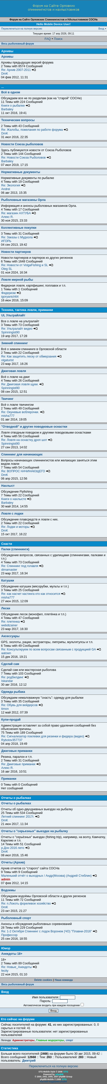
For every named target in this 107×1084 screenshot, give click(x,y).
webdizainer (9, 625)
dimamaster (9, 569)
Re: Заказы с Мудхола (19, 237)
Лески (5, 608)
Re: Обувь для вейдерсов (22, 705)
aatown (6, 653)
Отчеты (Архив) (13, 862)
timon (5, 709)
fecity (4, 970)
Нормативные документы (20, 172)
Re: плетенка (13, 621)
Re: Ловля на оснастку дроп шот (26, 440)
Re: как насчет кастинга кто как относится (33, 594)
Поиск (58, 39)
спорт (69, 1040)
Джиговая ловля (13, 371)
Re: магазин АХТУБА (18, 213)
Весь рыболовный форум (17, 43)
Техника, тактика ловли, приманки (27, 310)
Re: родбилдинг (15, 677)
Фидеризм (11, 293)
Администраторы (23, 1040)
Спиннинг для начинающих (22, 454)
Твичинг (7, 399)
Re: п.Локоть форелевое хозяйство (28, 903)
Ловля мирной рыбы (17, 279)
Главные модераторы (50, 1040)
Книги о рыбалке (15, 105)
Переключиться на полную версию (21, 28)
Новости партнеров (16, 252)
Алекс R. (7, 217)
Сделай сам (10, 664)
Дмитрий (29, 1060)
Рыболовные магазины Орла (23, 200)
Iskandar (7, 681)
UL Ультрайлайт (13, 315)
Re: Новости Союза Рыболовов (26, 157)
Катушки (7, 580)
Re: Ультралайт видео (19, 328)
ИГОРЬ (6, 241)
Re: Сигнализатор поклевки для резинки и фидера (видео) (45, 736)
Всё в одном (10, 92)
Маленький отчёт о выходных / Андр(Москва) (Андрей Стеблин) (49, 875)
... (2, 87)
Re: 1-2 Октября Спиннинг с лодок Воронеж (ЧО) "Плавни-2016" (49, 931)
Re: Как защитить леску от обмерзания (31, 356)
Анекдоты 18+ (11, 953)
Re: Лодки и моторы (18, 527)
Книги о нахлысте (16, 499)
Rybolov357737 (11, 740)
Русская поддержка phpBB (53, 1082)
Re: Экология (13, 185)
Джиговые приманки (16, 751)
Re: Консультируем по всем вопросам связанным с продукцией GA (51, 649)
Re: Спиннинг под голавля (22, 566)
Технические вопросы (18, 120)
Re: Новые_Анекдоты (19, 967)
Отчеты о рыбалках (16, 798)
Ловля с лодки (12, 513)
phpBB (59, 1074)
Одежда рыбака (13, 692)
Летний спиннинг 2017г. (20, 816)
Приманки (8, 778)
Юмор (5, 948)
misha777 (8, 416)
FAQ (48, 39)
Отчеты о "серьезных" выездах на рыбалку (34, 831)
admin (5, 879)
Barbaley (7, 109)
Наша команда (64, 980)
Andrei (5, 189)
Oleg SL (6, 269)
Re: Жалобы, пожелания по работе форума (34, 129)
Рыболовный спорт (16, 918)
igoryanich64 (9, 296)
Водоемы (8, 890)
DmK (4, 73)
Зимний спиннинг (14, 343)
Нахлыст (8, 485)
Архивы (7, 51)
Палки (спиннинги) (15, 549)
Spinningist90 (10, 332)
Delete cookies (43, 980)
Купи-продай (10, 719)
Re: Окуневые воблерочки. (22, 412)
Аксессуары (10, 636)
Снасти (6, 544)
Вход (101, 28)
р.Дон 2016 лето (15, 848)
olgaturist (7, 360)
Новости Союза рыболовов (22, 144)
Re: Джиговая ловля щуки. (22, 384)
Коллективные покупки (18, 227)
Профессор (9, 935)
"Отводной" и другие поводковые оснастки (34, 426)
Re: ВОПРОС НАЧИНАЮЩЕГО (25, 471)
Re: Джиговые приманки (21, 764)
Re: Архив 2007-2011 (18, 70)
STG (65, 1071)
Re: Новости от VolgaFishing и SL (27, 265)
